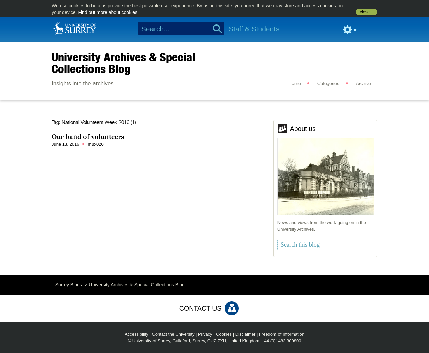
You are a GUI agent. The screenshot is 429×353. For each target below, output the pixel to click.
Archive (363, 83)
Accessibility (136, 334)
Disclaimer (245, 334)
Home (294, 83)
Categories (328, 83)
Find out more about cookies (107, 12)
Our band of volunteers (88, 136)
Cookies (224, 334)
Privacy (205, 334)
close (365, 12)
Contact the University (173, 334)
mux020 (95, 144)
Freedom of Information (281, 334)
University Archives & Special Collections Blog (123, 63)
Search (215, 28)
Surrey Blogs (68, 284)
